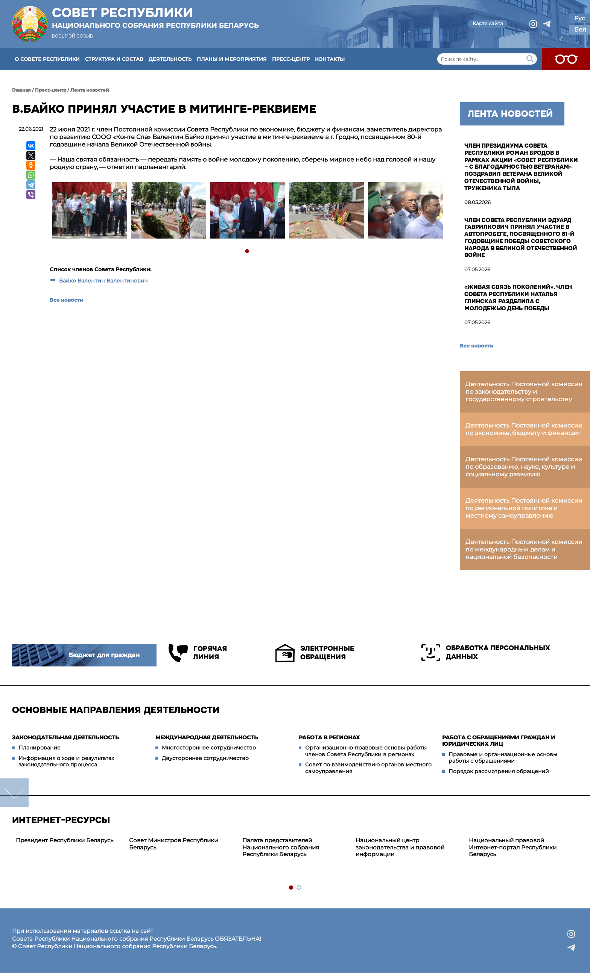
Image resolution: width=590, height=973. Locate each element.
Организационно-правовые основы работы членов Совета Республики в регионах (366, 751)
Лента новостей (89, 90)
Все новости (66, 300)
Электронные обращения (314, 653)
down (14, 792)
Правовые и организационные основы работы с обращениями (503, 757)
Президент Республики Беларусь (64, 840)
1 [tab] (247, 251)
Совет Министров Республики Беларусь (173, 844)
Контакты (330, 59)
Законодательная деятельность (65, 737)
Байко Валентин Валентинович (103, 280)
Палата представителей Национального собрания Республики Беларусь (280, 847)
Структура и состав (114, 59)
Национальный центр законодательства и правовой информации (400, 847)
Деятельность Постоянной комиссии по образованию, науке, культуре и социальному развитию (523, 467)
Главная (21, 90)
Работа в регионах (329, 737)
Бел (580, 29)
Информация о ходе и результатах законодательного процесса (66, 761)
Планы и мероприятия (232, 59)
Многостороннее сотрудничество (209, 747)
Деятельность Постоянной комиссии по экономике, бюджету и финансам (523, 429)
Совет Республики (155, 17)
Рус (579, 18)
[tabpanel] (89, 211)
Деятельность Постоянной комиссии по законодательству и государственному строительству (523, 392)
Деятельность (170, 59)
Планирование (39, 747)
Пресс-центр (291, 59)
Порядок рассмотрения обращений (499, 771)
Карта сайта (488, 23)
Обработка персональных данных (485, 652)
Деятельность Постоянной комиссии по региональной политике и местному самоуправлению (523, 508)
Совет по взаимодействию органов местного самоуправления (368, 768)
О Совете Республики (47, 59)
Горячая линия (198, 653)
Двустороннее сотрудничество (205, 758)
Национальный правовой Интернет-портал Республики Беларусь (513, 847)
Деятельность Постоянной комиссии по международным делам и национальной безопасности (523, 549)
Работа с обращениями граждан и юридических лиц (498, 741)
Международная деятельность (206, 737)
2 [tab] (299, 888)
